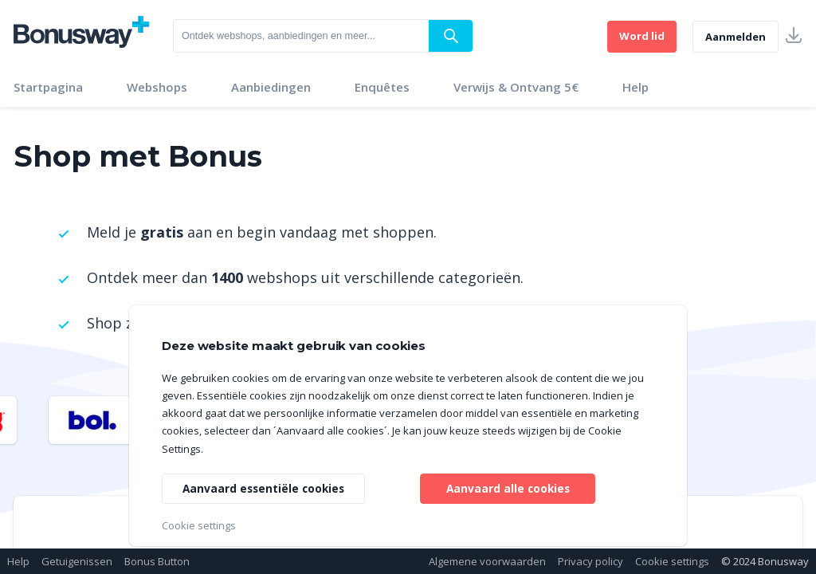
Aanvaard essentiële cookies (265, 487)
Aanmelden (735, 36)
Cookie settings (672, 561)
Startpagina (48, 87)
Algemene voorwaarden (487, 561)
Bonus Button (157, 561)
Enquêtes (382, 87)
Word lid (642, 36)
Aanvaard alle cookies (508, 487)
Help (635, 87)
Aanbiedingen (271, 87)
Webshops (157, 87)
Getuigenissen (76, 561)
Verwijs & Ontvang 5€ (516, 87)
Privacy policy (590, 561)
